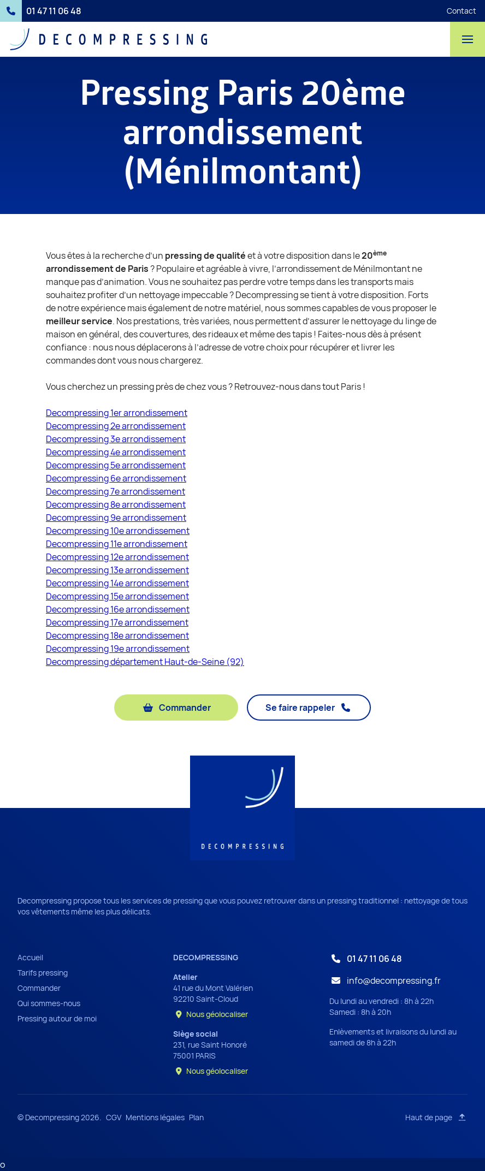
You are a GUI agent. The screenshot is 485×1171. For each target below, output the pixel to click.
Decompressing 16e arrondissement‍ (118, 609)
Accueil (30, 957)
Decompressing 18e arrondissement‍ (117, 635)
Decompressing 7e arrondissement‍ (115, 491)
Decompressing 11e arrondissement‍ (116, 544)
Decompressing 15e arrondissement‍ (117, 596)
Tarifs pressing (42, 972)
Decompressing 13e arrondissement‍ (117, 570)
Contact (461, 10)
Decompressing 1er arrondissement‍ (116, 413)
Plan (196, 1117)
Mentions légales (155, 1117)
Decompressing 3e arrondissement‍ (116, 439)
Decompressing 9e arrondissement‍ (116, 518)
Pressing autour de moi (57, 1018)
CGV (113, 1117)
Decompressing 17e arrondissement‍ (117, 622)
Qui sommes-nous (48, 1003)
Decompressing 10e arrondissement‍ (118, 531)
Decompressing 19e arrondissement (118, 649)
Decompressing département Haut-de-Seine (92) (145, 662)
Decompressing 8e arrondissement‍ (116, 504)
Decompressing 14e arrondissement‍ (117, 583)
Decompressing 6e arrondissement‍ (116, 478)
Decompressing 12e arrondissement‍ (117, 557)
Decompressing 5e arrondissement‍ (116, 465)
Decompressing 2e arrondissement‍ (116, 426)
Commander (39, 988)
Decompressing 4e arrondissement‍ (116, 452)
